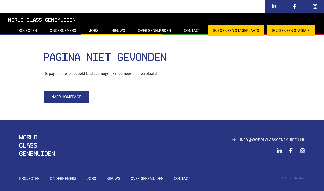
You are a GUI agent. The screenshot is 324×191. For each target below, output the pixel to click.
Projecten (26, 30)
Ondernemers (63, 30)
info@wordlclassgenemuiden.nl (272, 140)
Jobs (94, 30)
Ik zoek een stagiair (291, 30)
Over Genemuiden (154, 30)
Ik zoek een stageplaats (236, 30)
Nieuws (118, 30)
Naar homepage (66, 97)
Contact (192, 30)
